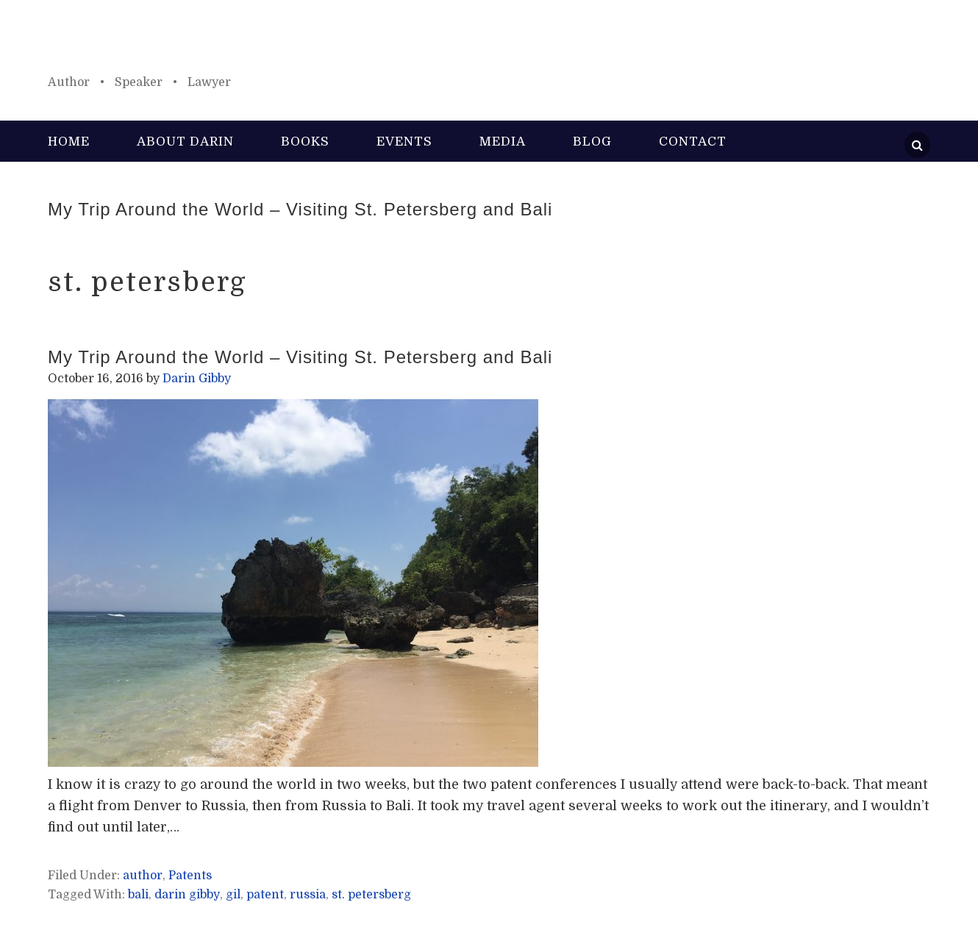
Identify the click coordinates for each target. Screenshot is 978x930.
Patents (190, 875)
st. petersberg (371, 894)
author (143, 875)
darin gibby (187, 894)
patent (265, 894)
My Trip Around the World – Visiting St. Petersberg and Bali (300, 209)
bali (138, 894)
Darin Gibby (489, 44)
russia (308, 894)
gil (233, 894)
